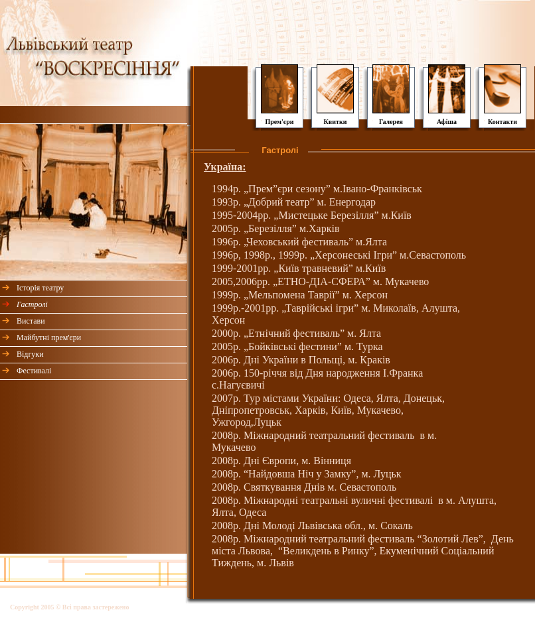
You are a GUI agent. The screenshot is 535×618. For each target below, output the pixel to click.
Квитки (335, 121)
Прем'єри (279, 121)
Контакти (502, 121)
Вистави (31, 321)
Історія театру (40, 287)
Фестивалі (34, 370)
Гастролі (32, 304)
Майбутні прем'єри (49, 337)
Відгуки (30, 354)
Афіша (447, 121)
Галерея (391, 121)
